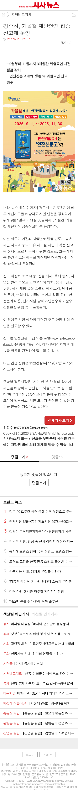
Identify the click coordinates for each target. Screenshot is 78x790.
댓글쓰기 (58, 456)
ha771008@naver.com (31, 427)
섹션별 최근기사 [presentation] (16, 614)
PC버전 (47, 754)
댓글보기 (19, 456)
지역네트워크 (21, 14)
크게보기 (66, 42)
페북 (6, 47)
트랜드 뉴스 (12, 502)
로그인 (30, 754)
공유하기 (73, 14)
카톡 (23, 47)
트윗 (15, 47)
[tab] (16, 614)
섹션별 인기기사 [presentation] (44, 614)
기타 (31, 47)
